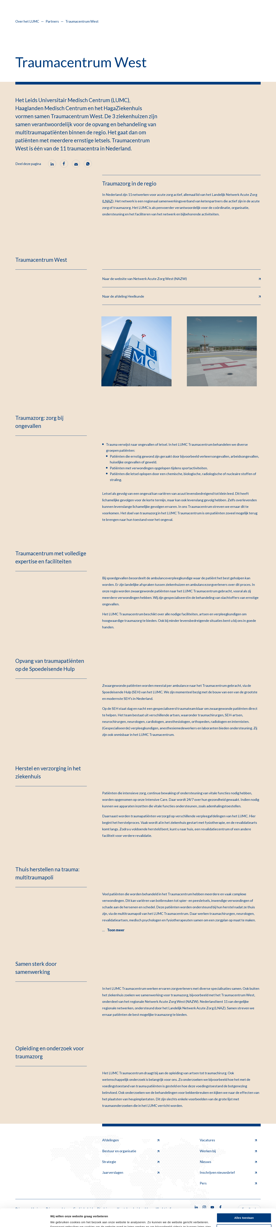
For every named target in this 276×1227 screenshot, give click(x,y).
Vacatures (228, 1140)
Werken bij (228, 1151)
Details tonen (59, 1219)
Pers (228, 1183)
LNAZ (107, 201)
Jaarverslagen (130, 1172)
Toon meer (115, 930)
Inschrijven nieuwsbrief (228, 1172)
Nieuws (228, 1162)
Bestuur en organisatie (130, 1151)
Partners (52, 21)
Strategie (130, 1162)
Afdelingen (130, 1140)
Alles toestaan (244, 1200)
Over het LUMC (27, 21)
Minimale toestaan (244, 1211)
